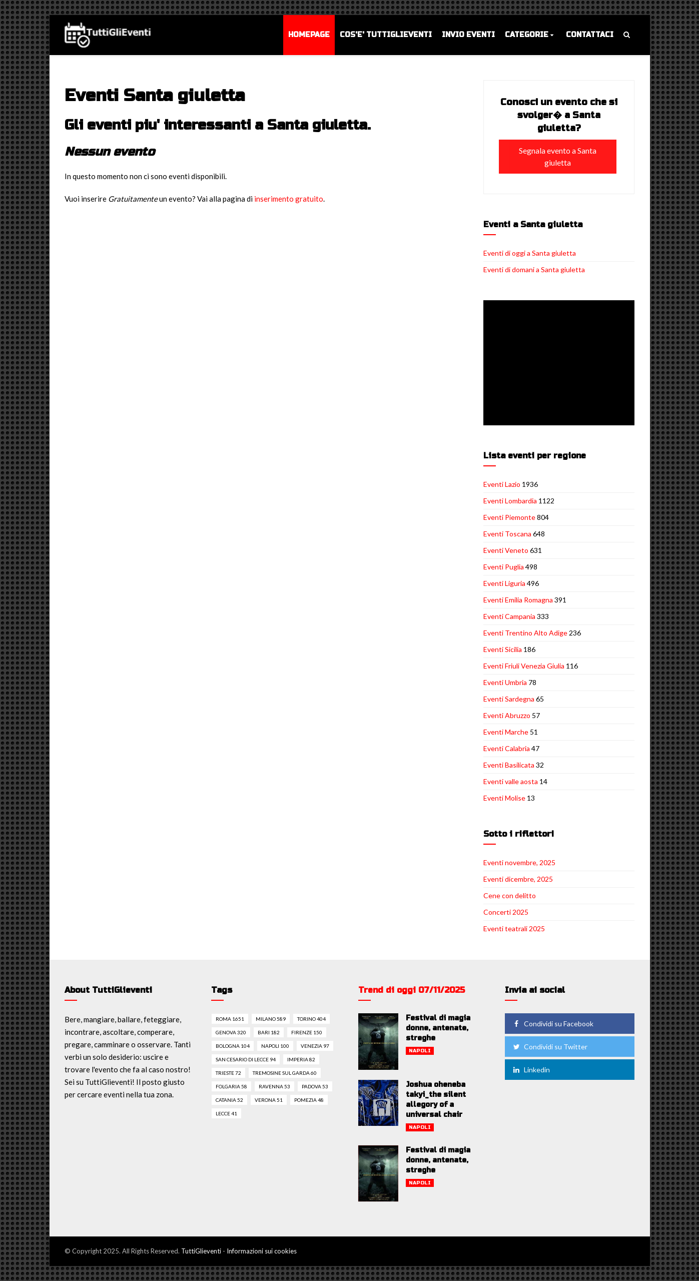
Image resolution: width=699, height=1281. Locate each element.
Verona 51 (269, 1100)
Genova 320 (231, 1032)
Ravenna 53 (274, 1086)
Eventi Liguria (504, 583)
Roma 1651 (230, 1019)
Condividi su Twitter (549, 1046)
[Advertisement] (560, 363)
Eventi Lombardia (510, 500)
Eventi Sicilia (502, 649)
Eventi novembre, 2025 (519, 862)
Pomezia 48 (309, 1100)
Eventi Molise (504, 798)
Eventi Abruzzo (506, 715)
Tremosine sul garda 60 (285, 1073)
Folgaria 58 (231, 1086)
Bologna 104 (233, 1046)
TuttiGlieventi (201, 1251)
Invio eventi (468, 35)
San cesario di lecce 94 (246, 1059)
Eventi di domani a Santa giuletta (534, 269)
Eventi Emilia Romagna (518, 599)
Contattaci (589, 35)
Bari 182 (269, 1032)
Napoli (420, 1051)
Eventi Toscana (507, 533)
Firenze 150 (306, 1032)
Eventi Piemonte (509, 517)
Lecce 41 (226, 1113)
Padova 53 (315, 1086)
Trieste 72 (228, 1073)
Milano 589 (271, 1019)
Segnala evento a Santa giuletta (557, 156)
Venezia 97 (315, 1046)
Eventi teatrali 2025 (514, 928)
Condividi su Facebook (552, 1023)
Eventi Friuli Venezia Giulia (523, 666)
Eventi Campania (509, 616)
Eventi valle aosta (510, 781)
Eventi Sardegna (508, 699)
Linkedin (530, 1069)
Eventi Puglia (503, 566)
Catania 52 (229, 1100)
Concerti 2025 (505, 912)
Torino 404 (311, 1019)
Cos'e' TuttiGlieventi (386, 35)
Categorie (526, 35)
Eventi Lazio (501, 484)
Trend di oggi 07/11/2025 (411, 990)
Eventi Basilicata (508, 765)
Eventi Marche (505, 732)
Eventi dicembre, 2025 (518, 879)
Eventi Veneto (505, 550)
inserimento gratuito (288, 198)
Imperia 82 (301, 1059)
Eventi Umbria (505, 682)
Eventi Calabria (506, 748)
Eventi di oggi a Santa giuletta (529, 253)
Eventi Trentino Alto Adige (525, 632)
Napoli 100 (275, 1046)
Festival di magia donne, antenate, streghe (438, 1028)
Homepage (309, 35)
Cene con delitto (509, 895)
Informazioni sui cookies (262, 1251)
